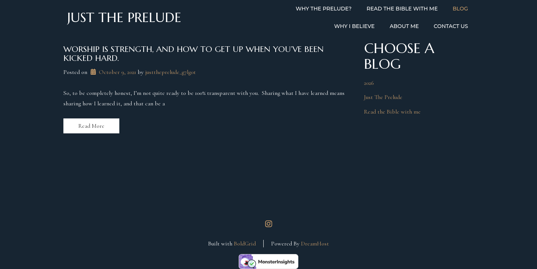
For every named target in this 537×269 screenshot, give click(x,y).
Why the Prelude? (324, 8)
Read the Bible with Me (402, 8)
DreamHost (315, 243)
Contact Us (451, 26)
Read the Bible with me (392, 111)
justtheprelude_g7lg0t (170, 72)
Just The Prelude (383, 97)
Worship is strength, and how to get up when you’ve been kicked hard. (193, 53)
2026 (369, 83)
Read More (91, 126)
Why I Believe (354, 26)
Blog (460, 8)
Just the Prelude (124, 17)
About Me (404, 26)
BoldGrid (245, 243)
